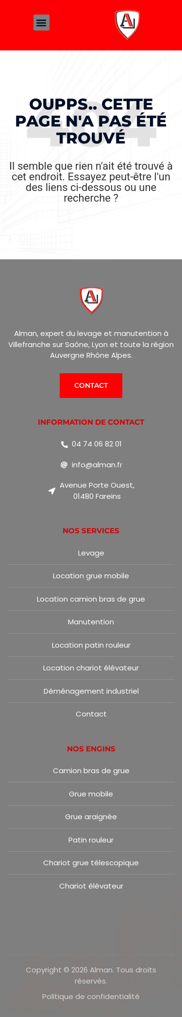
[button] (41, 23)
